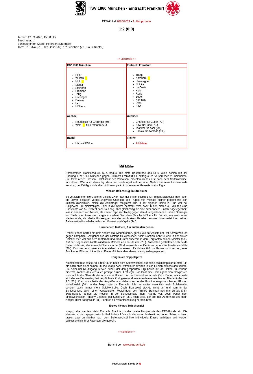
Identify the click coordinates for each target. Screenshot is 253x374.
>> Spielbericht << (126, 59)
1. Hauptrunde (142, 21)
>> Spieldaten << (126, 332)
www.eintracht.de (134, 344)
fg (139, 364)
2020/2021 (123, 21)
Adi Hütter (142, 143)
